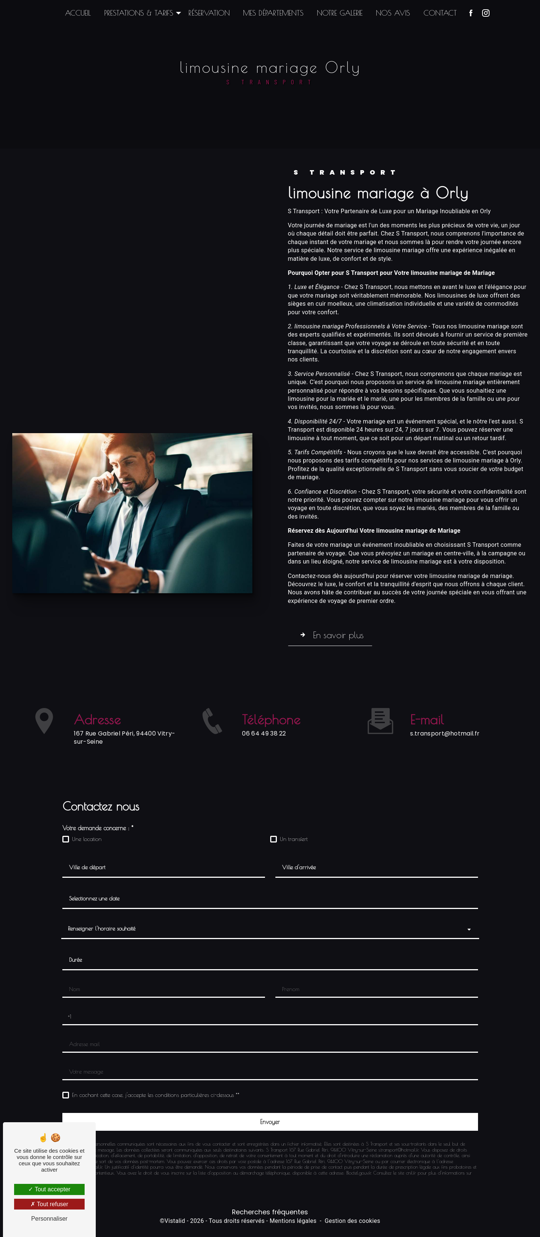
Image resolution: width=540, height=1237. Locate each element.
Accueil (78, 13)
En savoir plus (336, 635)
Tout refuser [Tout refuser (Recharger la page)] (49, 1204)
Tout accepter (49, 1189)
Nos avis (393, 13)
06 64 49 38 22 (264, 769)
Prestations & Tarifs (138, 13)
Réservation (209, 13)
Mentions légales (292, 1220)
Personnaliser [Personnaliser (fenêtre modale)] (49, 1218)
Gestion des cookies (352, 1220)
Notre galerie (340, 13)
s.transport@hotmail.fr (445, 698)
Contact (440, 13)
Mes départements (273, 13)
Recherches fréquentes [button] (270, 1212)
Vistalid (174, 1220)
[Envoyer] (270, 1122)
